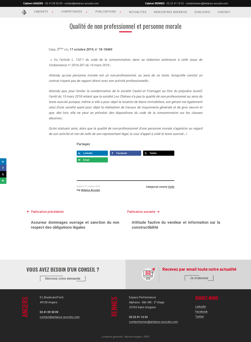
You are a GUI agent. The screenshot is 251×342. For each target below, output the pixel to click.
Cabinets (41, 11)
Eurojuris (202, 12)
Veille (171, 186)
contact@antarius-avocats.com (82, 3)
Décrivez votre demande (62, 278)
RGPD (146, 336)
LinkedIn (200, 306)
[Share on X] (158, 153)
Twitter (199, 316)
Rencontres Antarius (170, 12)
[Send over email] (92, 159)
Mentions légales (133, 336)
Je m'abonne (199, 278)
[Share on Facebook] (125, 153)
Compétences (71, 11)
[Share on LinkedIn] (92, 153)
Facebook (201, 311)
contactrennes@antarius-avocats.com (207, 3)
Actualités (137, 12)
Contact (224, 12)
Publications (105, 11)
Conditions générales (112, 336)
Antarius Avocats (90, 190)
